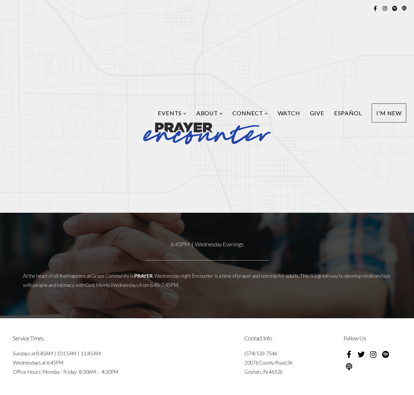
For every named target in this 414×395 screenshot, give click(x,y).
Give (317, 113)
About (209, 113)
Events (172, 113)
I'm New (389, 113)
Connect (250, 113)
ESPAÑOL (348, 113)
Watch (289, 113)
